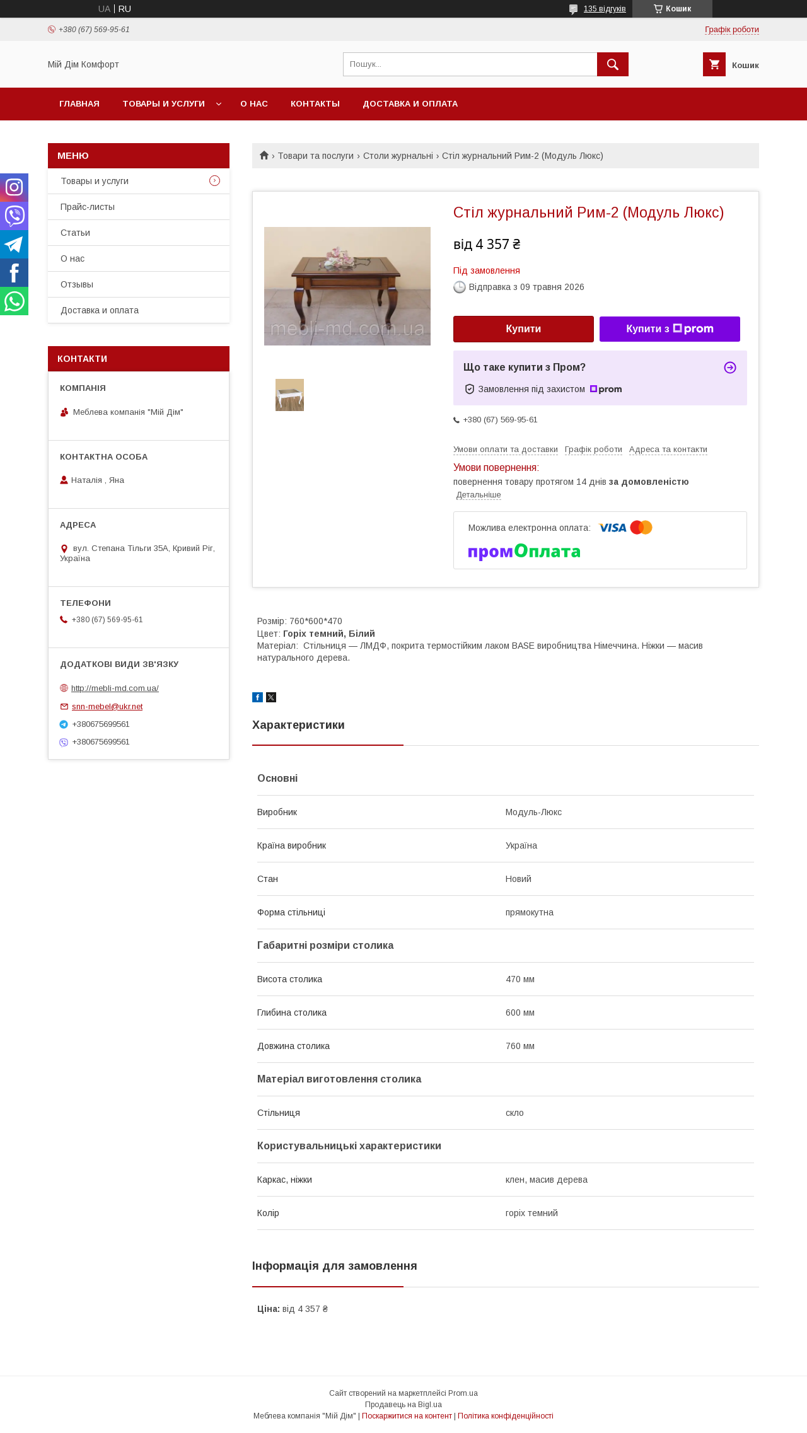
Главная (79, 103)
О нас (254, 103)
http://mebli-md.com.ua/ (115, 688)
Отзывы (77, 284)
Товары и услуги (163, 103)
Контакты (315, 103)
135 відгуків (605, 8)
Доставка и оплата (410, 103)
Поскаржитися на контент (407, 1416)
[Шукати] (613, 64)
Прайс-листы (88, 207)
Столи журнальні (398, 156)
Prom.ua (463, 1393)
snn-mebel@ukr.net (107, 706)
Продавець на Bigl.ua (403, 1404)
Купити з (669, 329)
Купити (524, 328)
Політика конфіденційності (506, 1416)
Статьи (75, 233)
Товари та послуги (315, 156)
